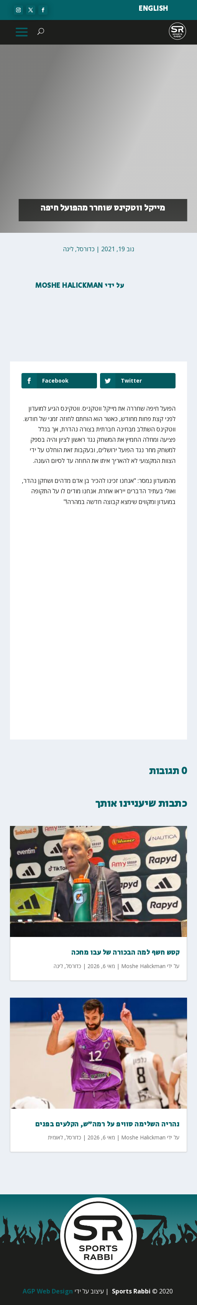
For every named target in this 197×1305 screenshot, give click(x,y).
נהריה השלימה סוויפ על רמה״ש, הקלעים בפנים (107, 1124)
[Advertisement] (99, 570)
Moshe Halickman (69, 286)
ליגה (68, 249)
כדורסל (86, 249)
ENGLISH (153, 9)
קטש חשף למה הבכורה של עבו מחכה (125, 953)
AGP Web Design (48, 1291)
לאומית (55, 1137)
